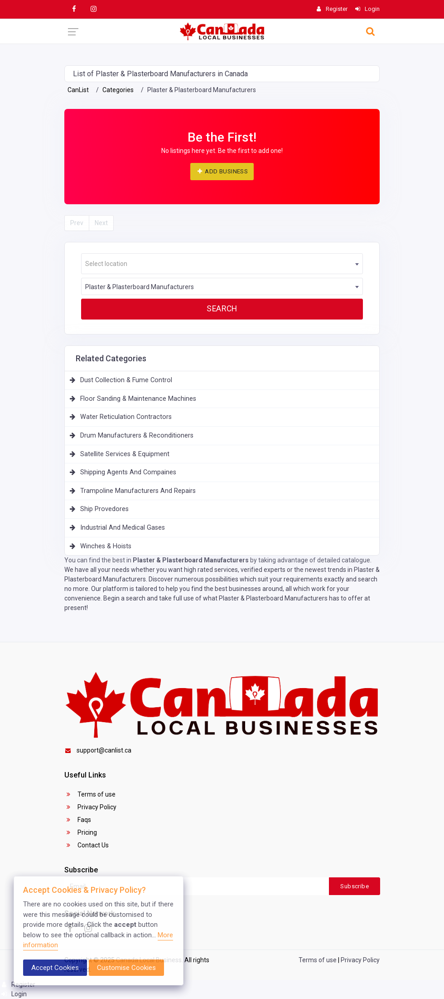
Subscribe (354, 886)
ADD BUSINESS (222, 171)
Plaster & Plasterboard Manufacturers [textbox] (139, 286)
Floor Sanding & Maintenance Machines (138, 399)
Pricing (80, 832)
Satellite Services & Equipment (124, 454)
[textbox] (222, 264)
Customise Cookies (126, 968)
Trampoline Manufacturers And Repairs (138, 491)
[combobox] (222, 263)
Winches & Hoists (105, 546)
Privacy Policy (90, 807)
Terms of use (90, 794)
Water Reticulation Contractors (126, 417)
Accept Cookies (55, 968)
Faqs (77, 819)
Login (13, 994)
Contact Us (86, 845)
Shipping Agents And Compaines (128, 472)
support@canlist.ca (97, 750)
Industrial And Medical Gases (122, 527)
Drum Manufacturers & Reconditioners (136, 435)
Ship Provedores (104, 509)
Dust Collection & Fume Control (126, 380)
